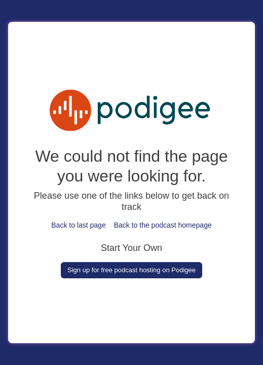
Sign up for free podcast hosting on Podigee (131, 270)
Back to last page (78, 225)
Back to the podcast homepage (163, 225)
